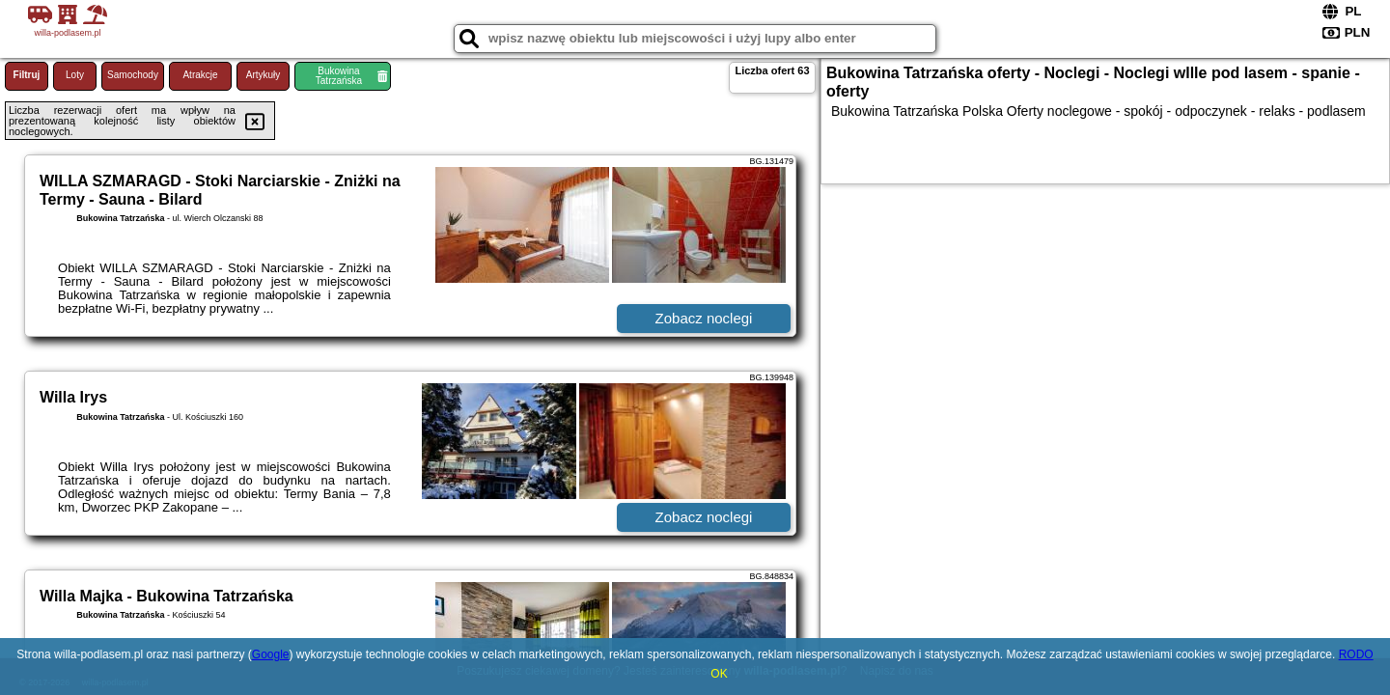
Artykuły (263, 75)
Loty (75, 75)
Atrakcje (199, 75)
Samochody (132, 75)
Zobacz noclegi (704, 318)
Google (271, 654)
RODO (1356, 654)
